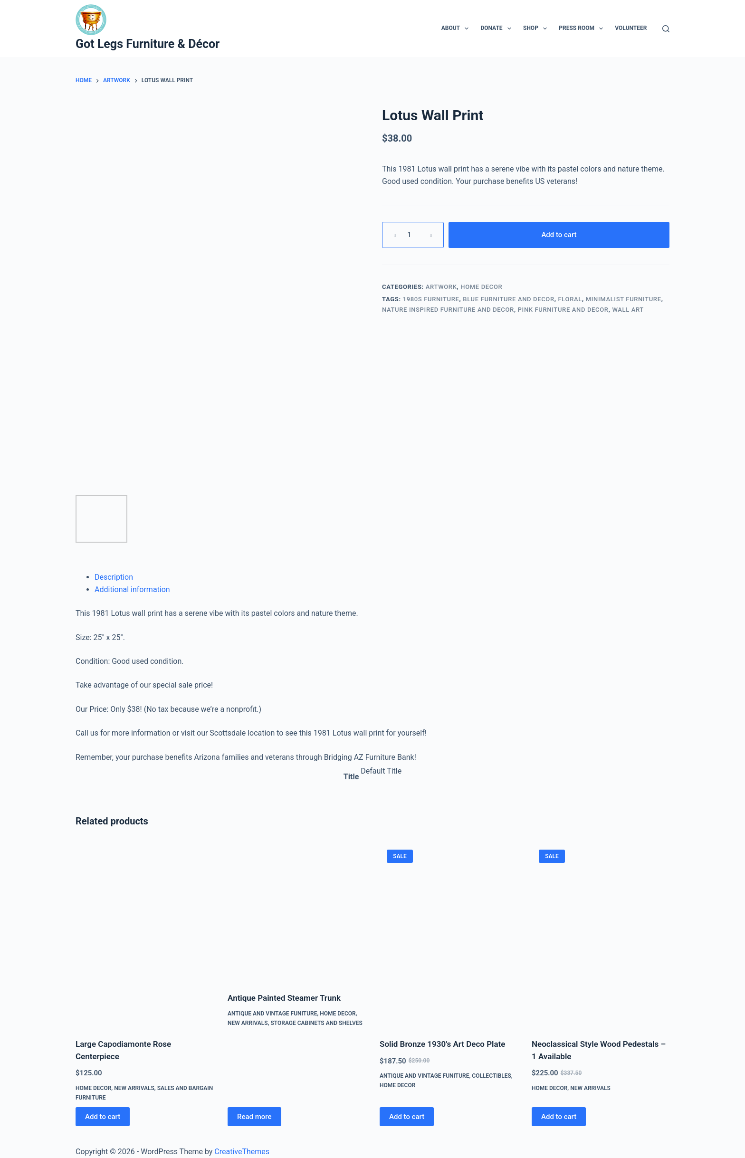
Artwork (441, 286)
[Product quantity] (413, 235)
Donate (497, 28)
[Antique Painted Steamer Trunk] (296, 911)
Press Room (583, 28)
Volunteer (631, 28)
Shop (537, 28)
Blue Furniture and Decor (508, 299)
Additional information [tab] (132, 589)
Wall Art (628, 309)
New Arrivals (134, 1088)
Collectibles (491, 1075)
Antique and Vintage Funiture (272, 1013)
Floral (570, 299)
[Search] (665, 28)
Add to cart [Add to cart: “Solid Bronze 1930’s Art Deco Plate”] (406, 1116)
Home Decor (481, 286)
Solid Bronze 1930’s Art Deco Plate (442, 1044)
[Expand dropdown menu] (466, 28)
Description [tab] (114, 577)
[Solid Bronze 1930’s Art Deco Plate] (448, 934)
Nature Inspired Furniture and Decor (448, 309)
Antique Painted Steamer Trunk (284, 998)
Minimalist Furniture (623, 299)
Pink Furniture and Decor (563, 309)
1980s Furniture (431, 299)
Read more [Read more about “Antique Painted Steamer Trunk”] (254, 1116)
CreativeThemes (241, 1151)
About (457, 28)
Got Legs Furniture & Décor (148, 44)
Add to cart (558, 234)
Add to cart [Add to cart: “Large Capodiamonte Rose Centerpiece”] (102, 1116)
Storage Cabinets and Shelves (316, 1023)
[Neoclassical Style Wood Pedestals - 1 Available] (600, 934)
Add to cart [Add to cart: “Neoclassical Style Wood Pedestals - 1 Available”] (558, 1116)
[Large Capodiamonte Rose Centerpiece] (144, 934)
